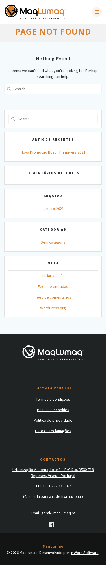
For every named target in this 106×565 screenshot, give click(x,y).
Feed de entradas (53, 286)
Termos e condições (53, 399)
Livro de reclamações (53, 430)
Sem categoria (53, 242)
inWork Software (85, 552)
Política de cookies (53, 409)
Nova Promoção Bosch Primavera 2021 (53, 152)
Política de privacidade (53, 420)
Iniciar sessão (53, 275)
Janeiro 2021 (53, 208)
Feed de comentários (53, 297)
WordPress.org (53, 307)
